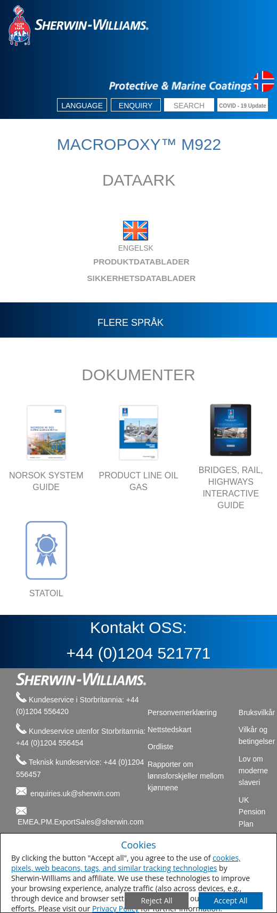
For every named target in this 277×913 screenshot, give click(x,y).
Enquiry (136, 105)
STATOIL (46, 593)
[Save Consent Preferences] (231, 900)
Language (82, 105)
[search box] (189, 105)
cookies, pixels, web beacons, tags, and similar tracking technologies (126, 863)
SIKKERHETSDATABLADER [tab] (102, 278)
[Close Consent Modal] (157, 900)
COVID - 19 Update (242, 106)
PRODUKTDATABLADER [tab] (100, 261)
